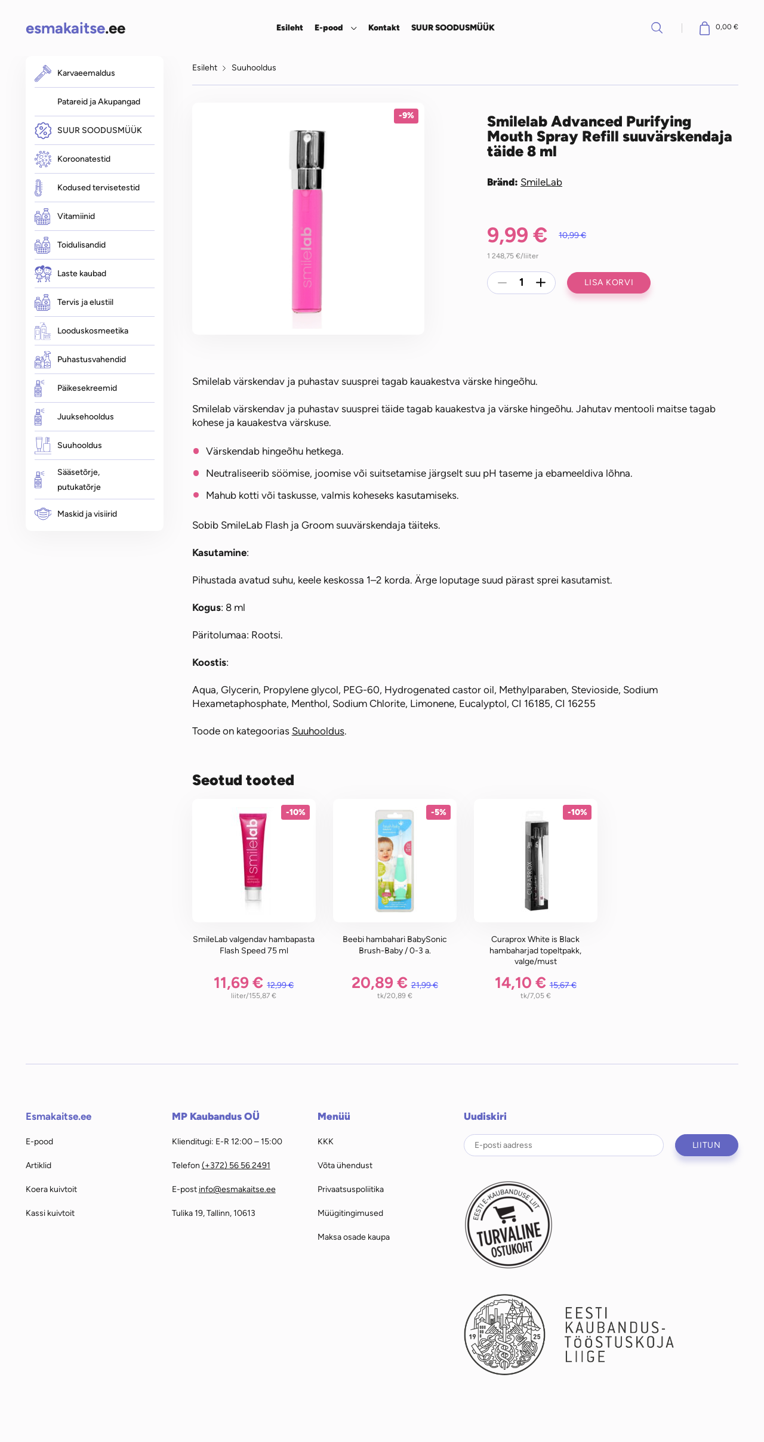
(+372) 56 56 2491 (236, 1165)
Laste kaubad (70, 273)
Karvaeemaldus (75, 73)
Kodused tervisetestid (87, 187)
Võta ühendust (345, 1165)
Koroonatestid (72, 159)
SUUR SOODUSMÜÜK (453, 27)
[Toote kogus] (521, 283)
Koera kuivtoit (51, 1189)
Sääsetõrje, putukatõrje (68, 480)
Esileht (289, 27)
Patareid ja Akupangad (98, 101)
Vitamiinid (65, 216)
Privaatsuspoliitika (351, 1189)
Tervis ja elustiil (74, 302)
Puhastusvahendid (80, 359)
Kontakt (384, 27)
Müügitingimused (350, 1213)
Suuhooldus (68, 445)
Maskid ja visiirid (76, 514)
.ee (75, 27)
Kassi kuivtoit (50, 1213)
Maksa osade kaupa (354, 1236)
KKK (326, 1141)
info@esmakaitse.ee (237, 1189)
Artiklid (38, 1165)
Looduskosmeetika (81, 330)
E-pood (329, 27)
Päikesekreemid (76, 388)
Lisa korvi (608, 282)
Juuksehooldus (74, 416)
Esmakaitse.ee (58, 1116)
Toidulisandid (70, 245)
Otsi (657, 27)
